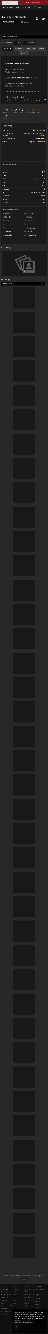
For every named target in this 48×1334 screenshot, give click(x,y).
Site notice (4, 1314)
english (37, 1304)
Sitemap (4, 1309)
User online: (6, 1306)
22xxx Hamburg (39, 130)
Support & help (6, 1295)
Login (35, 6)
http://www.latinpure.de (23, 83)
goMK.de (27, 1306)
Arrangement (7, 284)
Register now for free (35, 2)
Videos (15, 1295)
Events (15, 1300)
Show (24, 1279)
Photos (15, 1292)
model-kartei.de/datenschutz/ (24, 1322)
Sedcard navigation (11, 36)
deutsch (38, 1301)
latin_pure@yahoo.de (18, 86)
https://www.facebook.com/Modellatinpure (21, 77)
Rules (3, 1303)
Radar (15, 1303)
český (37, 1307)
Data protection (6, 1311)
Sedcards (16, 1289)
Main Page (4, 1292)
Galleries (6, 248)
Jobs (14, 1297)
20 (28, 111)
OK (16, 1327)
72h (6, 111)
